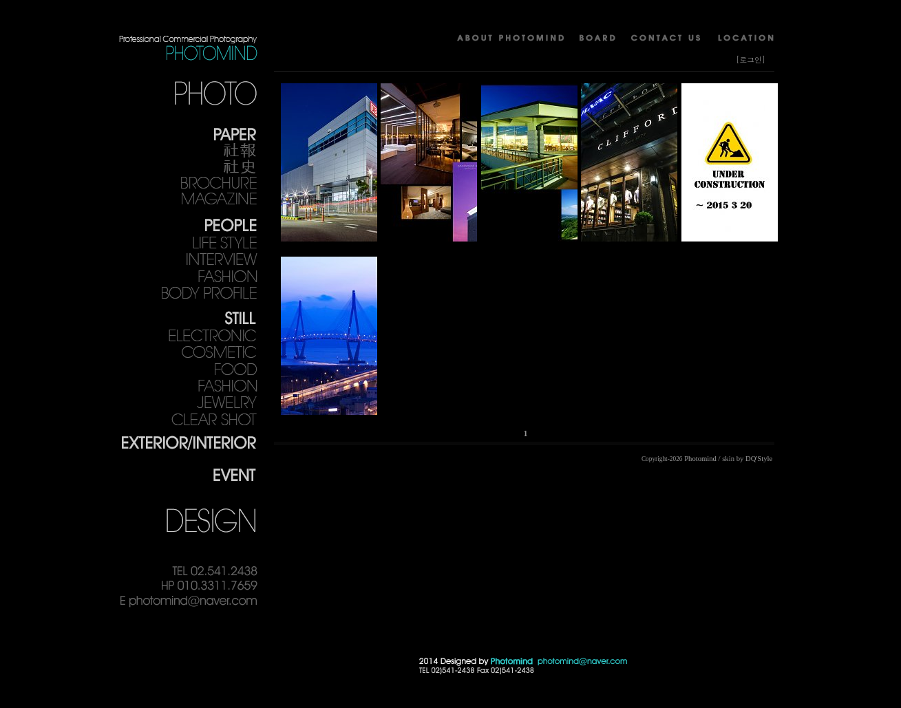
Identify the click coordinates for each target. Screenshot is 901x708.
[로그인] (750, 59)
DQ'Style (758, 458)
